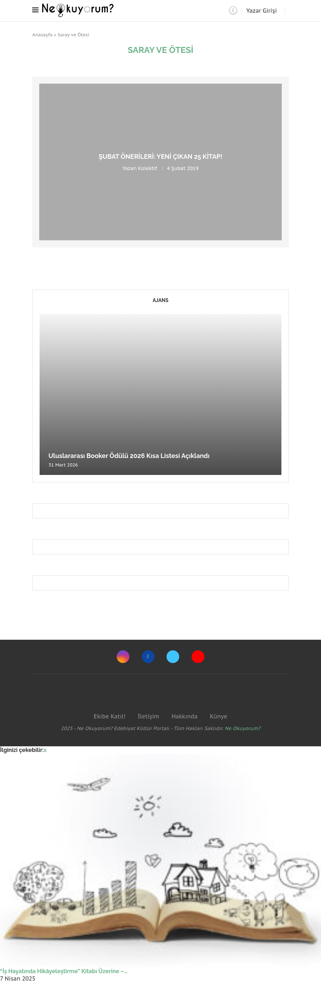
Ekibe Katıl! (109, 716)
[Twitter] (173, 656)
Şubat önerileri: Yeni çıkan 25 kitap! (160, 156)
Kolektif (147, 168)
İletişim (148, 716)
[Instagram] (123, 656)
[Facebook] (148, 656)
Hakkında (184, 716)
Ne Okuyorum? (243, 728)
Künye (218, 716)
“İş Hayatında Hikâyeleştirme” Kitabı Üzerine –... (64, 971)
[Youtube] (198, 656)
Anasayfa (42, 35)
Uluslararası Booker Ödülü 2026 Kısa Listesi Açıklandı (129, 455)
